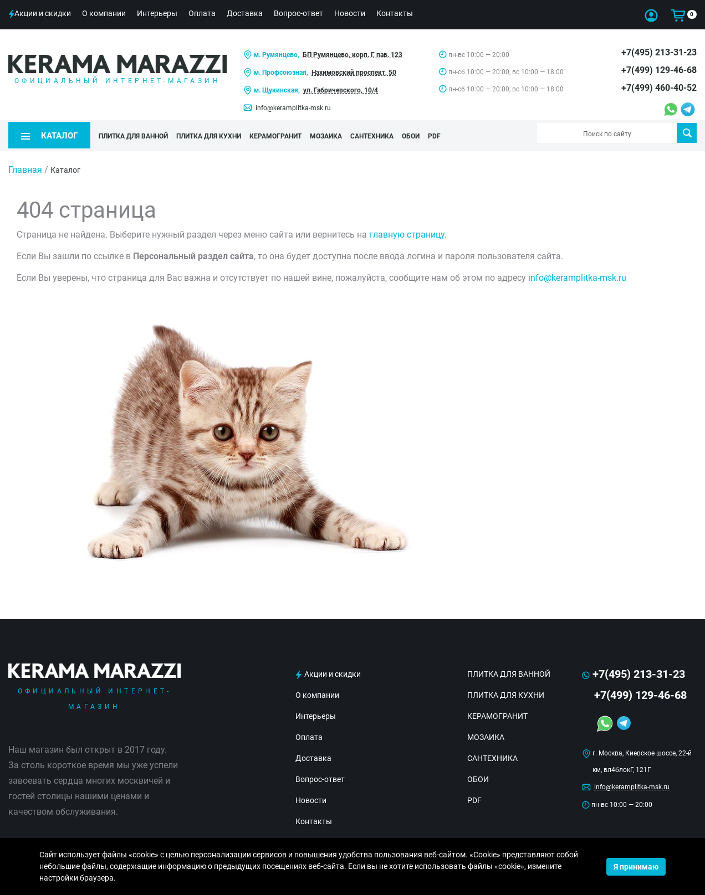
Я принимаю (636, 866)
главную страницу (407, 230)
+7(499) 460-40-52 (659, 88)
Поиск (687, 133)
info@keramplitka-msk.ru (293, 108)
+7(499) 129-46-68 (659, 70)
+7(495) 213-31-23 (659, 52)
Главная (25, 165)
